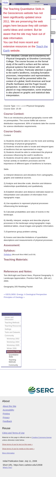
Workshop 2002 (13, 339)
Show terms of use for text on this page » (17, 444)
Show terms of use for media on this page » (18, 449)
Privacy (6, 417)
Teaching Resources (13, 326)
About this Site (9, 406)
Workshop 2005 (13, 345)
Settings (8, 329)
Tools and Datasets (12, 332)
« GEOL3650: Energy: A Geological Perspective (25, 294)
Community (9, 336)
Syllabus (7, 254)
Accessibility (8, 410)
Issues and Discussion (9, 318)
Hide (5, 2)
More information (8, 453)
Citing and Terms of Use (13, 433)
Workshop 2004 (13, 342)
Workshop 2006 (13, 352)
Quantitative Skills (10, 314)
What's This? (7, 467)
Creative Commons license (42, 437)
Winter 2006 (11, 348)
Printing (6, 413)
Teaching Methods (12, 323)
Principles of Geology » (14, 297)
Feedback (7, 421)
